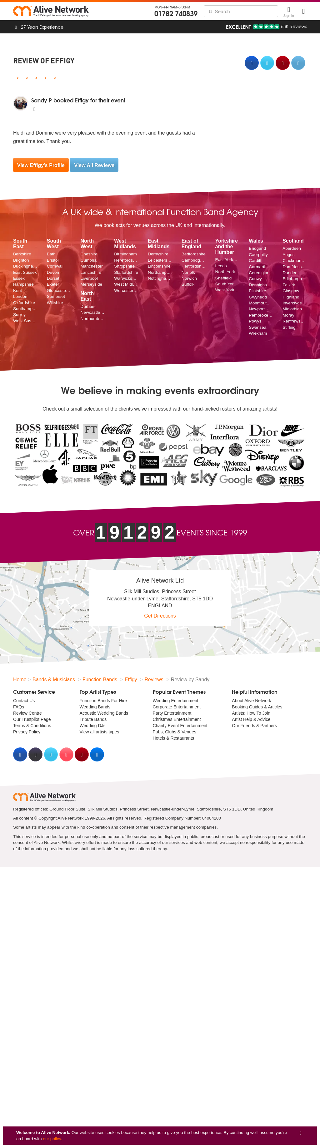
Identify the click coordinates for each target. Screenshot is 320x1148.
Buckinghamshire (25, 266)
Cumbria (89, 260)
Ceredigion (259, 272)
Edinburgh (292, 278)
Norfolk (188, 272)
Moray (288, 315)
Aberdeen (291, 248)
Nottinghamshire (160, 278)
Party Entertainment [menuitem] (172, 713)
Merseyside (91, 284)
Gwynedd (258, 297)
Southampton (25, 308)
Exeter (53, 284)
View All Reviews (94, 165)
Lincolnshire (159, 266)
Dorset (53, 278)
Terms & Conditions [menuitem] (32, 725)
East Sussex (25, 272)
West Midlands (126, 284)
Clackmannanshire (294, 260)
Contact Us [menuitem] (24, 700)
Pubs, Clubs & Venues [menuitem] (174, 731)
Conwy (255, 278)
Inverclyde (292, 303)
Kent (17, 290)
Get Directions (160, 615)
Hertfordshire (194, 266)
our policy (52, 1138)
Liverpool (89, 278)
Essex (19, 278)
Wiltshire (55, 302)
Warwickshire (126, 278)
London (20, 296)
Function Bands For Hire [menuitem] (103, 700)
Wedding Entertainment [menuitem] (175, 700)
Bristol (53, 260)
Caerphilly (258, 254)
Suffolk (188, 284)
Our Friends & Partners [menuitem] (254, 725)
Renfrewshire (294, 321)
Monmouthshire (261, 303)
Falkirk (288, 285)
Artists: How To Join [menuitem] (251, 713)
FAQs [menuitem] (18, 706)
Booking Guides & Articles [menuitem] (257, 706)
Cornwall (55, 266)
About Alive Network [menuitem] (251, 700)
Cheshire (89, 254)
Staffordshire (126, 272)
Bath (51, 254)
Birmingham (125, 254)
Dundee (290, 272)
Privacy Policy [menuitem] (26, 731)
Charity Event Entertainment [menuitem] (180, 725)
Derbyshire (158, 254)
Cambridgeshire (194, 260)
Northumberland (93, 318)
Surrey (19, 314)
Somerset (56, 296)
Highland (290, 297)
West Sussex (25, 320)
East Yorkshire (227, 259)
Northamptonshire (160, 272)
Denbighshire (261, 285)
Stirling (289, 327)
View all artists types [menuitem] (99, 731)
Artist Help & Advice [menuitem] (251, 719)
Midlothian (292, 309)
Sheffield (223, 278)
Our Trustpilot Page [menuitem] (32, 719)
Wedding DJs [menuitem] (93, 725)
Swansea (257, 327)
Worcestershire (126, 290)
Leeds (221, 266)
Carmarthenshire (261, 266)
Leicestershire (160, 260)
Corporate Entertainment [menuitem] (177, 706)
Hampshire (23, 284)
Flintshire (257, 290)
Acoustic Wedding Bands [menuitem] (104, 713)
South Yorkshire (227, 284)
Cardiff (255, 260)
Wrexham (258, 333)
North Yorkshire (227, 271)
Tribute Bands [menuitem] (93, 719)
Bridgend (257, 248)
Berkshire (22, 254)
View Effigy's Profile (41, 165)
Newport (257, 309)
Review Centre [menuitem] (27, 713)
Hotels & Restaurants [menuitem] (173, 738)
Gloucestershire (59, 290)
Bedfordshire (194, 254)
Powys (255, 321)
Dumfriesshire (294, 266)
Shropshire (124, 266)
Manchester (92, 266)
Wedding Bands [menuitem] (95, 706)
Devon (53, 272)
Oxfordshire (24, 302)
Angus (288, 254)
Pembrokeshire (261, 315)
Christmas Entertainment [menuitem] (177, 719)
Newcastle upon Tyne (93, 312)
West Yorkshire (227, 290)
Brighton (21, 260)
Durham (88, 306)
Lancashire (91, 272)
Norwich (189, 278)
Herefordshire (126, 260)
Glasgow (290, 290)
